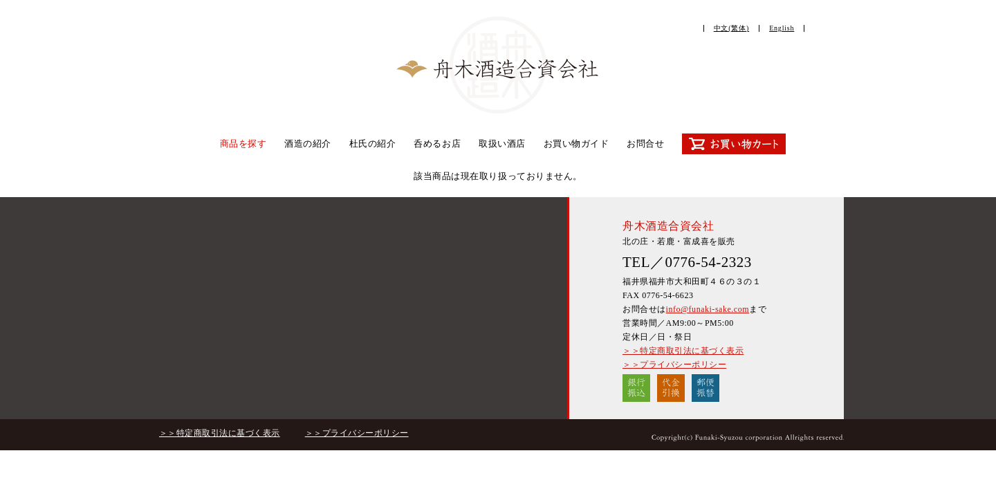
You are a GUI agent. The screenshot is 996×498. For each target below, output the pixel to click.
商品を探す (243, 143)
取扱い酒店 (502, 143)
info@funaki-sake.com (707, 309)
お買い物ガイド (576, 143)
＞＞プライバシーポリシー (674, 364)
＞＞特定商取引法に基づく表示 (683, 351)
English (781, 28)
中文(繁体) (731, 28)
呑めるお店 (437, 143)
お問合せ (645, 143)
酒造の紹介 (307, 143)
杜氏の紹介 (372, 143)
